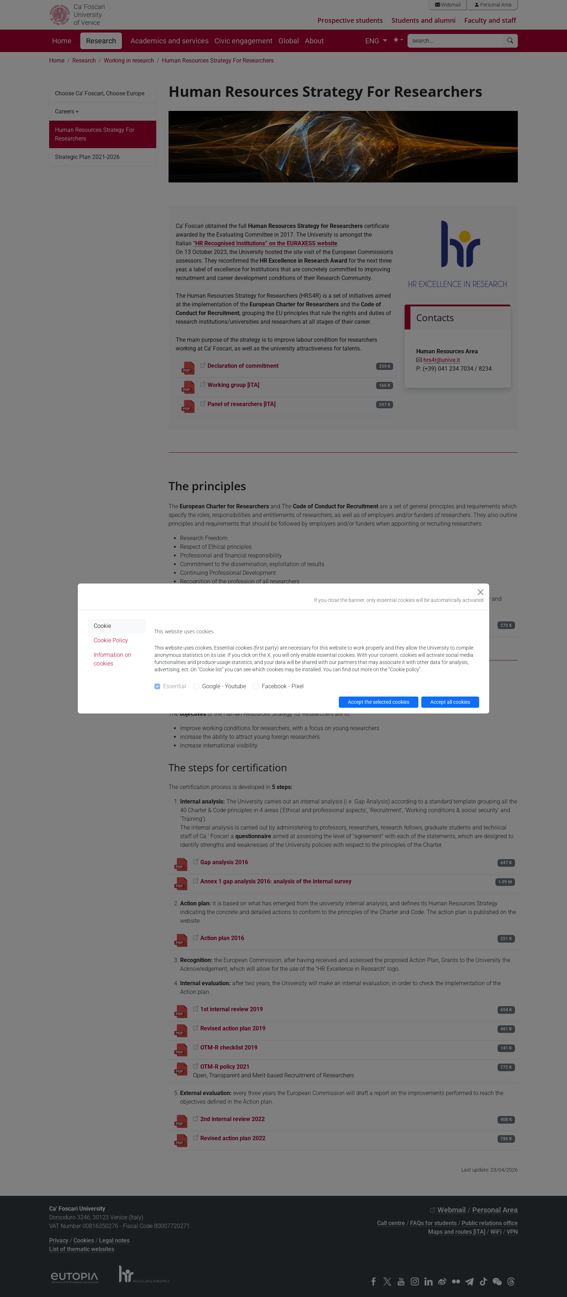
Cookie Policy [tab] (111, 640)
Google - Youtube (224, 686)
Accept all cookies (450, 702)
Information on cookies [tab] (112, 659)
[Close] (480, 592)
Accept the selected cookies (378, 702)
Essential (174, 686)
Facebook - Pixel (283, 686)
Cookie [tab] (102, 625)
